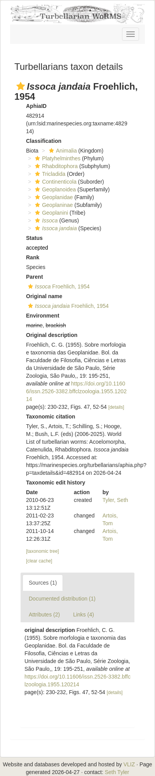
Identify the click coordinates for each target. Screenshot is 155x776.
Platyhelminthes (56, 158)
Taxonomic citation (50, 416)
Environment (42, 315)
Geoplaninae (53, 205)
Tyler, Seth (115, 500)
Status (34, 238)
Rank (32, 257)
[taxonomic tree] (42, 551)
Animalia (62, 151)
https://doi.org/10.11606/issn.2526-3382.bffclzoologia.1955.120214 (76, 391)
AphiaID (36, 106)
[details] (116, 407)
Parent (34, 277)
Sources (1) (43, 583)
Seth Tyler (117, 772)
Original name (44, 296)
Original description (51, 335)
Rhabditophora (55, 166)
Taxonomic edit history (55, 482)
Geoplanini (50, 213)
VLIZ (129, 764)
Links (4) (83, 614)
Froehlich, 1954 (58, 286)
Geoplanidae (53, 197)
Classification (43, 141)
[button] (20, 86)
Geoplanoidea (54, 189)
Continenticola (55, 182)
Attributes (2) (44, 614)
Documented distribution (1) (62, 598)
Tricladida (49, 174)
